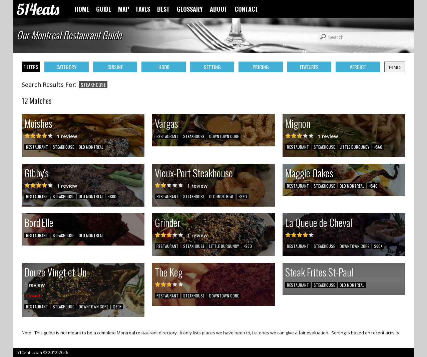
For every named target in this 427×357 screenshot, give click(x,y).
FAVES (143, 9)
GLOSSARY (190, 9)
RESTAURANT (37, 147)
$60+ (378, 246)
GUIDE (103, 9)
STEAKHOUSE (63, 147)
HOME (82, 9)
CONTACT (247, 9)
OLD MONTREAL (91, 147)
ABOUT (219, 9)
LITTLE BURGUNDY (354, 147)
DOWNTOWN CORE (224, 136)
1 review (67, 136)
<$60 (378, 147)
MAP (123, 9)
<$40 (373, 186)
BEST (163, 9)
